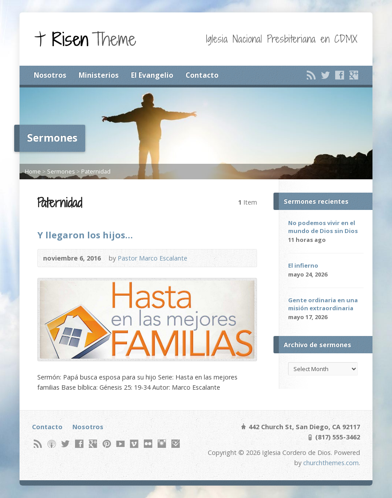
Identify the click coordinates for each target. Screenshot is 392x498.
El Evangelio (152, 75)
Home (33, 171)
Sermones (61, 171)
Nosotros (50, 75)
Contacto (202, 75)
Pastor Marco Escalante (152, 258)
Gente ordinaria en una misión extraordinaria (323, 304)
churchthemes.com (331, 462)
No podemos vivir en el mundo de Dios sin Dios (323, 227)
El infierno (303, 265)
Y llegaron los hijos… (85, 235)
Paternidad (96, 171)
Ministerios (99, 75)
